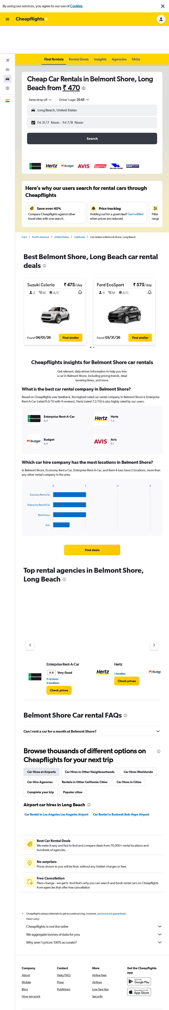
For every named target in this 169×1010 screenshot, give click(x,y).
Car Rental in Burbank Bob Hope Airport (121, 786)
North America (40, 209)
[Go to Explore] (7, 60)
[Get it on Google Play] (139, 954)
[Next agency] (154, 617)
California (79, 209)
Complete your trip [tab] (40, 764)
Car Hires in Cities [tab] (129, 754)
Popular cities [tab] (72, 764)
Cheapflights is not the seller (94, 898)
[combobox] (40, 72)
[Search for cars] (7, 51)
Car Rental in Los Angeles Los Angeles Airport (56, 786)
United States (61, 209)
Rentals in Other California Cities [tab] (84, 754)
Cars (24, 209)
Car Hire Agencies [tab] (40, 754)
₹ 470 (71, 60)
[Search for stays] (7, 41)
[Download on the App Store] (139, 964)
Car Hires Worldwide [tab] (138, 744)
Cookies (76, 6)
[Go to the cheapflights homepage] (32, 19)
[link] (92, 522)
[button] (162, 6)
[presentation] (84, 60)
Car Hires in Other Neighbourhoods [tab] (89, 744)
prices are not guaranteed (111, 885)
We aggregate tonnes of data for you (94, 906)
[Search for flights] (7, 32)
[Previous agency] (30, 617)
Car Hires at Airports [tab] (41, 744)
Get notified (135, 186)
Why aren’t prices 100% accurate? (94, 914)
